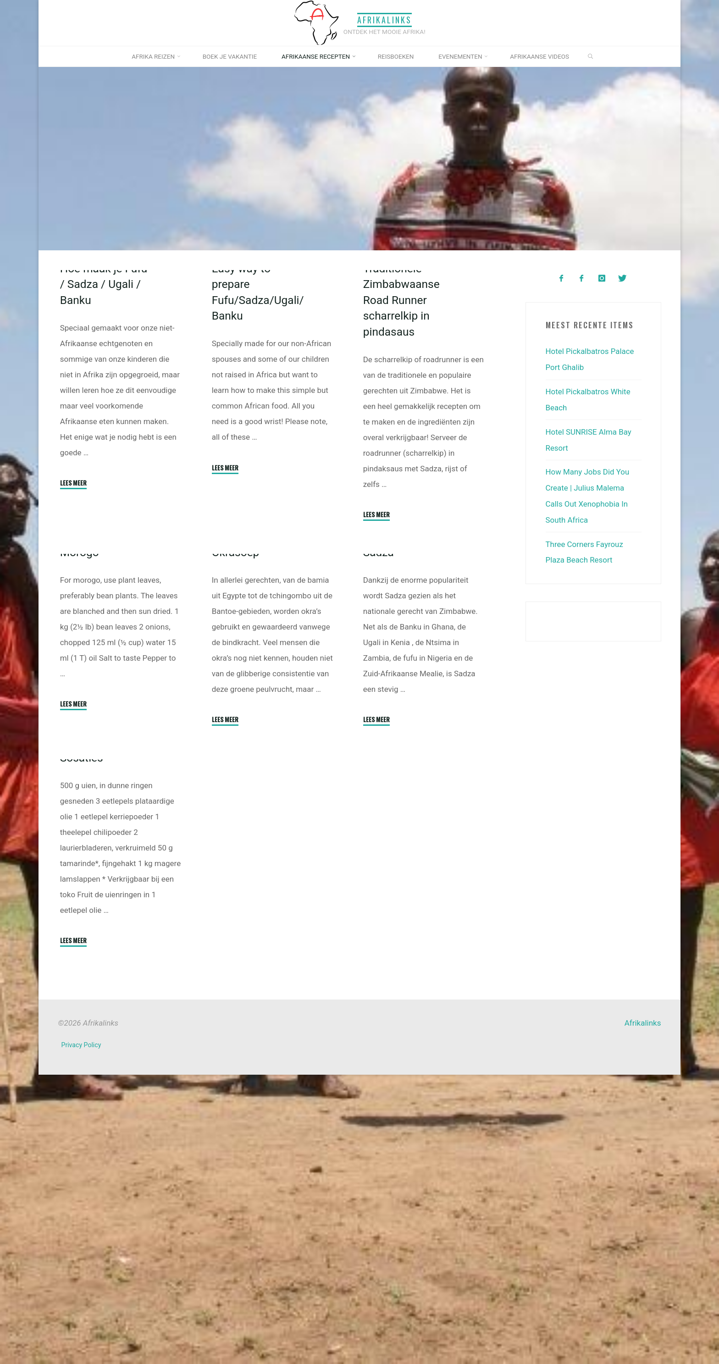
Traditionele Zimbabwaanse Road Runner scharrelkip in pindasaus (401, 414)
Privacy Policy (81, 1334)
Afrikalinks (384, 20)
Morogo (80, 781)
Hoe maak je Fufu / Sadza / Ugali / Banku (104, 398)
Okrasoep (235, 742)
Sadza (378, 742)
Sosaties (82, 1046)
